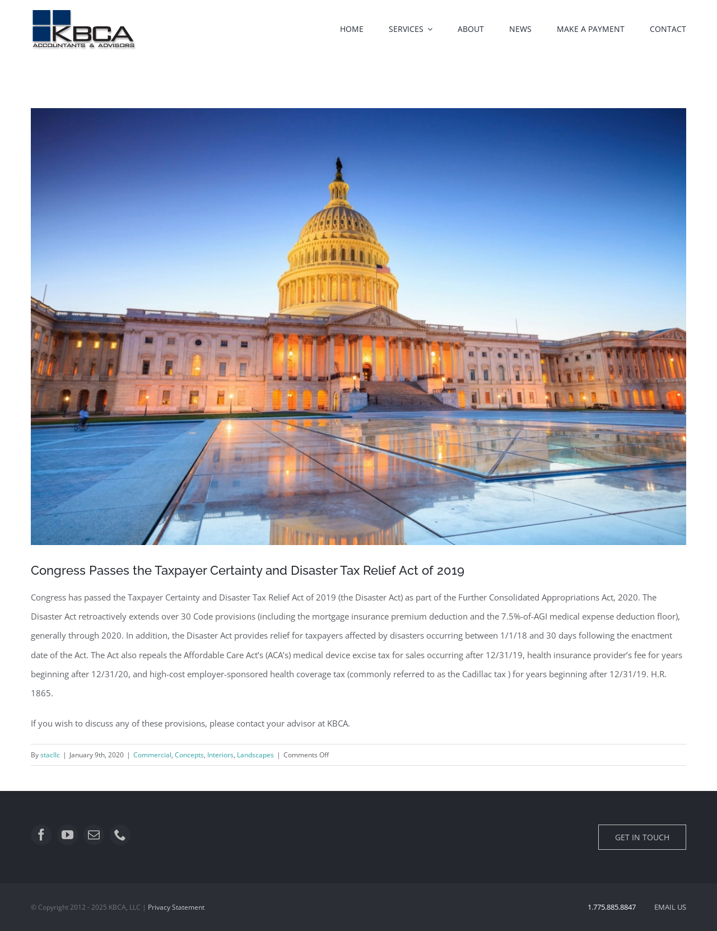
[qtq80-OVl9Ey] (358, 326)
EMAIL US (670, 907)
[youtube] (67, 835)
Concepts (189, 755)
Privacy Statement (176, 907)
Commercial (152, 755)
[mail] (93, 835)
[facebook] (41, 835)
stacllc (50, 755)
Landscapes (255, 755)
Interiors (220, 755)
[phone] (120, 835)
